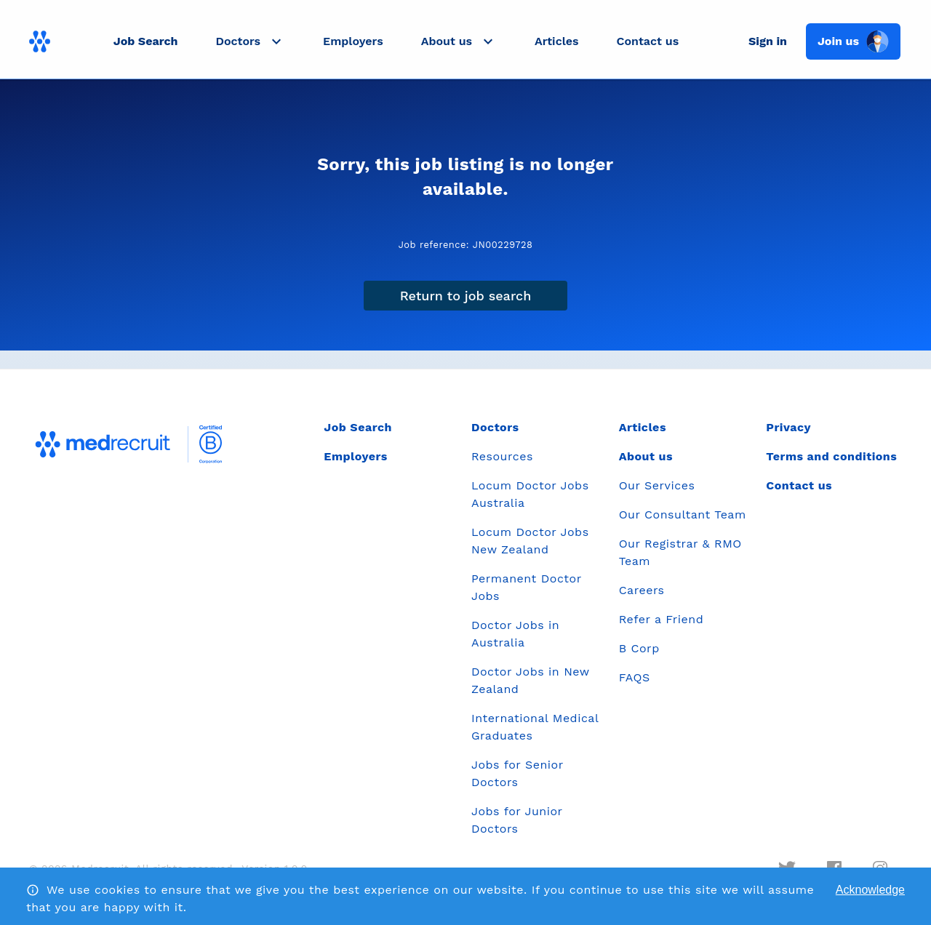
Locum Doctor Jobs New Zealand (530, 540)
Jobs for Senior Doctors (517, 773)
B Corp (639, 648)
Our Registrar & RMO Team (680, 552)
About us (646, 456)
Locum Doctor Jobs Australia (530, 494)
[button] (250, 41)
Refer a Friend (661, 619)
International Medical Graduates (535, 726)
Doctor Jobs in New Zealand (530, 680)
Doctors (495, 427)
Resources (502, 456)
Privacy (788, 427)
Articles (556, 41)
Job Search (145, 41)
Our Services (657, 485)
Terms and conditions (831, 456)
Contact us (648, 41)
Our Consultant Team (682, 514)
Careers (642, 590)
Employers (353, 41)
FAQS (634, 677)
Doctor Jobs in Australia (515, 633)
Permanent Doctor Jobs (526, 587)
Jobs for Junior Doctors (516, 820)
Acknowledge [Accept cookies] (870, 890)
